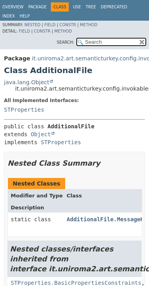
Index (8, 16)
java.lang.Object (26, 82)
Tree (91, 7)
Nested (32, 25)
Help (24, 16)
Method (88, 25)
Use (77, 7)
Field (49, 25)
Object (41, 134)
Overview (12, 7)
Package (37, 7)
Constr (67, 25)
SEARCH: (65, 42)
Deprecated (114, 7)
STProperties (24, 109)
